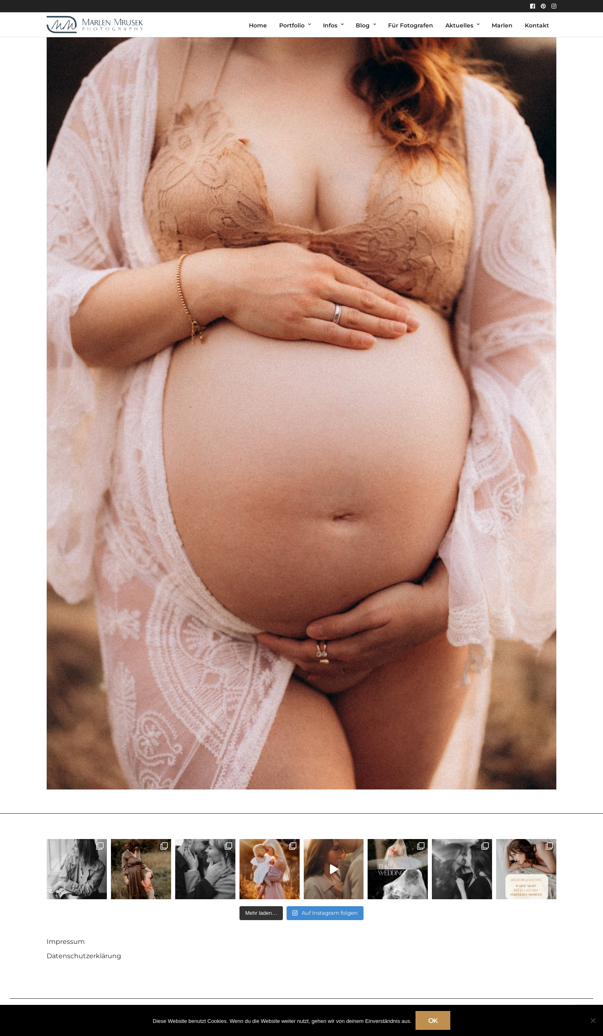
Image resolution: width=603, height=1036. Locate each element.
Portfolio (292, 25)
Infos (330, 25)
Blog (363, 25)
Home (258, 25)
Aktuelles (459, 25)
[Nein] (593, 1020)
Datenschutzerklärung (84, 956)
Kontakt (537, 25)
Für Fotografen (410, 25)
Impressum (66, 942)
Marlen (502, 25)
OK (433, 1021)
